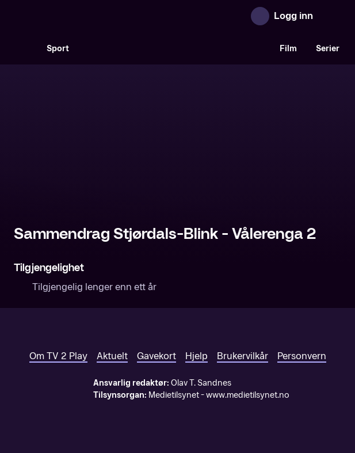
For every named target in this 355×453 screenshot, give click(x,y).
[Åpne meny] (329, 16)
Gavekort (156, 356)
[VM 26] (174, 48)
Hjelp (196, 356)
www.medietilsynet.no (247, 395)
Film (288, 49)
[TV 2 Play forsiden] (100, 16)
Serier (327, 49)
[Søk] (25, 48)
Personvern (301, 356)
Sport (58, 49)
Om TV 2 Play (58, 356)
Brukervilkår (242, 356)
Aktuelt (112, 356)
